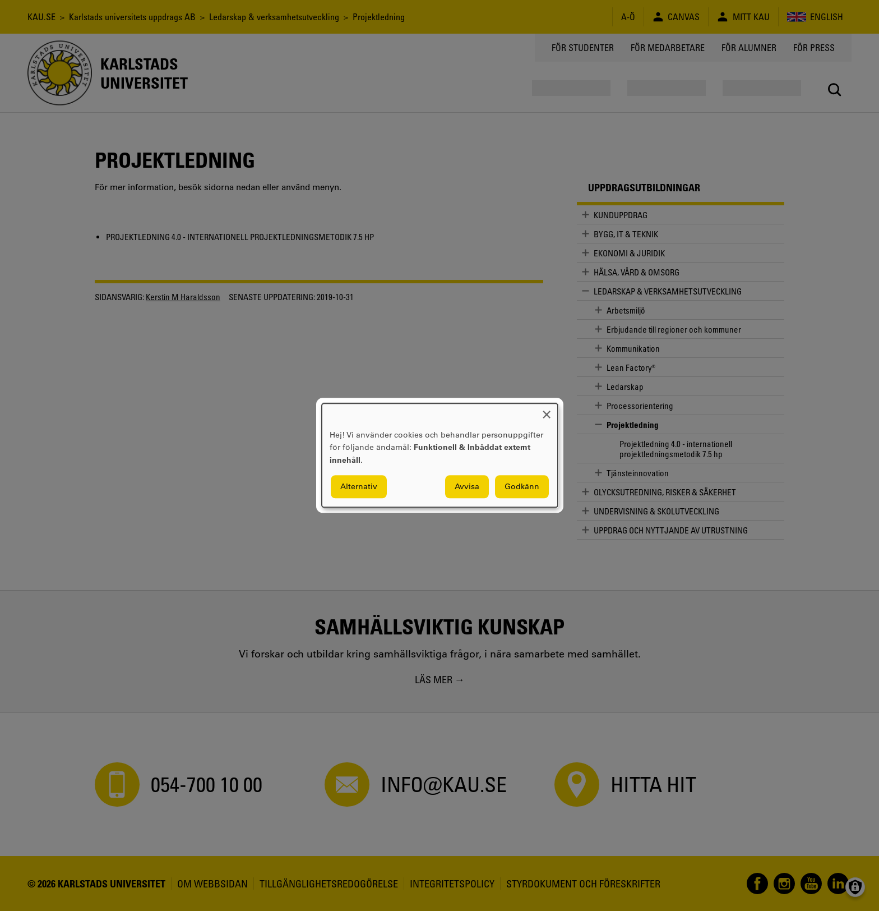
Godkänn (522, 487)
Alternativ (358, 487)
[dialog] (440, 455)
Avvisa (467, 487)
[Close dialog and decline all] (546, 410)
